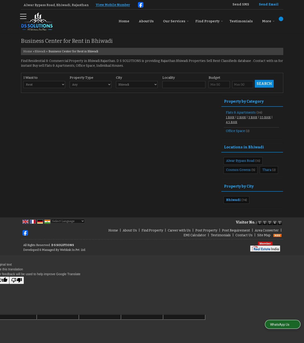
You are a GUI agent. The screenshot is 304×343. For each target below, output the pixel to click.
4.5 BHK (231, 122)
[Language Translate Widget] (68, 221)
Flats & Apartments (241, 112)
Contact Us (244, 235)
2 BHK (241, 117)
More (268, 21)
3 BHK (252, 117)
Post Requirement (236, 230)
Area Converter (267, 230)
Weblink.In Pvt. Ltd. (73, 250)
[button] (113, 5)
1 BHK (230, 117)
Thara (266, 170)
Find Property (209, 21)
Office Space (235, 131)
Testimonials (241, 21)
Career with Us (179, 230)
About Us (146, 21)
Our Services (176, 21)
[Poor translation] (16, 280)
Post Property (206, 230)
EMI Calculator (195, 235)
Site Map (264, 235)
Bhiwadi (40, 51)
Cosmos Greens (238, 170)
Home (124, 21)
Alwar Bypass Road (240, 161)
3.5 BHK (265, 117)
